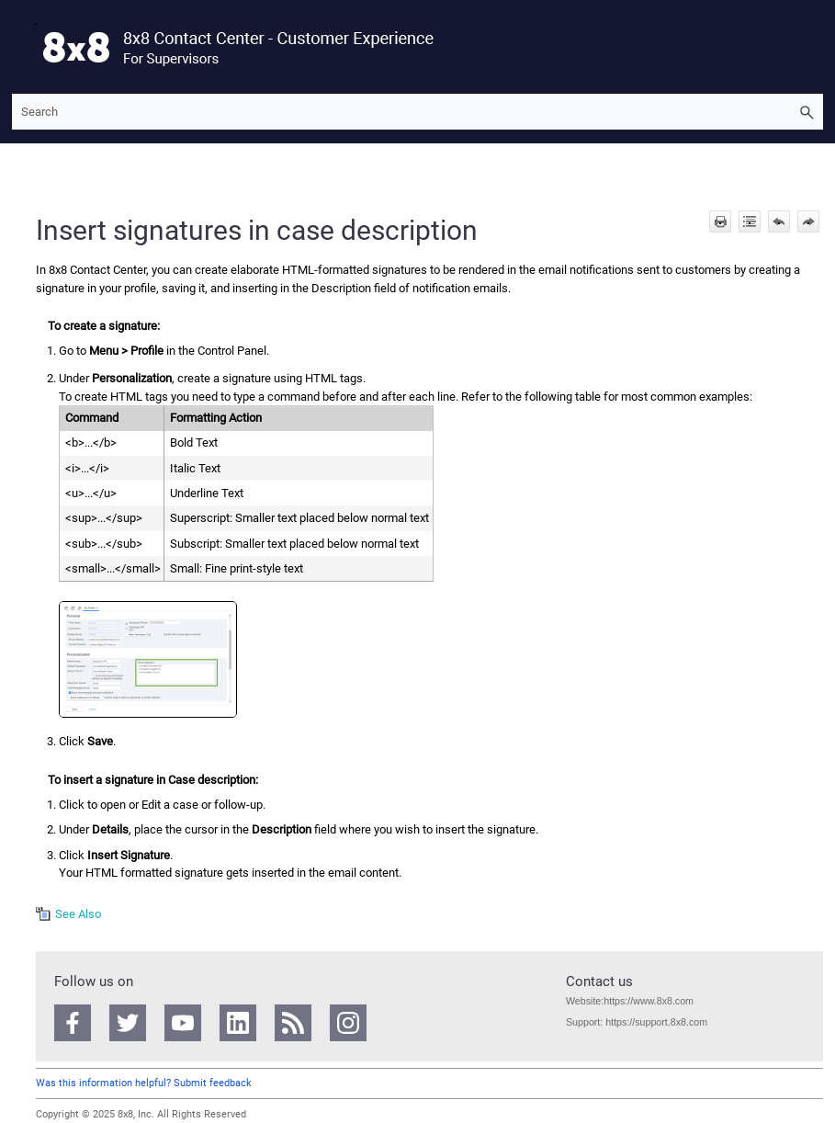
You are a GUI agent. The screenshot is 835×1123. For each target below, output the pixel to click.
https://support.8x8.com (656, 1021)
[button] (806, 112)
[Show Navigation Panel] (22, 47)
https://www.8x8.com (649, 1000)
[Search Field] (417, 112)
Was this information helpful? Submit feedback (144, 1083)
